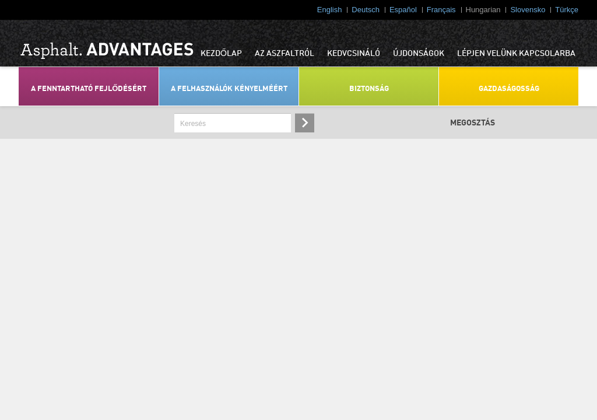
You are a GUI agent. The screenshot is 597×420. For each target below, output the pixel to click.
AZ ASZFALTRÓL (284, 54)
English (329, 9)
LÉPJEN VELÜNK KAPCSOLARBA (516, 54)
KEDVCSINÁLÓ (353, 54)
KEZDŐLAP (221, 54)
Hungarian (483, 9)
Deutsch (366, 9)
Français (441, 9)
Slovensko (527, 9)
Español (403, 9)
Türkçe (566, 9)
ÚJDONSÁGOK (418, 54)
